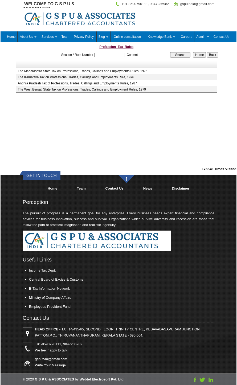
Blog (103, 37)
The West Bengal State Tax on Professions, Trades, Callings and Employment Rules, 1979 (82, 89)
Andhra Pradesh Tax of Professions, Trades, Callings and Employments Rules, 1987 (77, 83)
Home (11, 37)
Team (65, 37)
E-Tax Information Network (44, 288)
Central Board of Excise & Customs (51, 279)
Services (49, 37)
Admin (202, 37)
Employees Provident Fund (45, 307)
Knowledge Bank (161, 37)
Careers (186, 37)
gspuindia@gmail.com (197, 4)
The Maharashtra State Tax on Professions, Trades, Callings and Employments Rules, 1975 (83, 71)
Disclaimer (180, 188)
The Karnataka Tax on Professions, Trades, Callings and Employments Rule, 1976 (76, 77)
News (147, 188)
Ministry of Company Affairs (45, 298)
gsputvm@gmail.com (56, 359)
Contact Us (221, 37)
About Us (28, 37)
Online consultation (127, 37)
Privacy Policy (84, 37)
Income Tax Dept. (37, 270)
